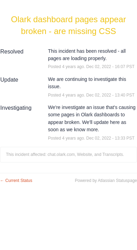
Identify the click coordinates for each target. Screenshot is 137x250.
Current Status (16, 180)
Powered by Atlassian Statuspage (106, 180)
